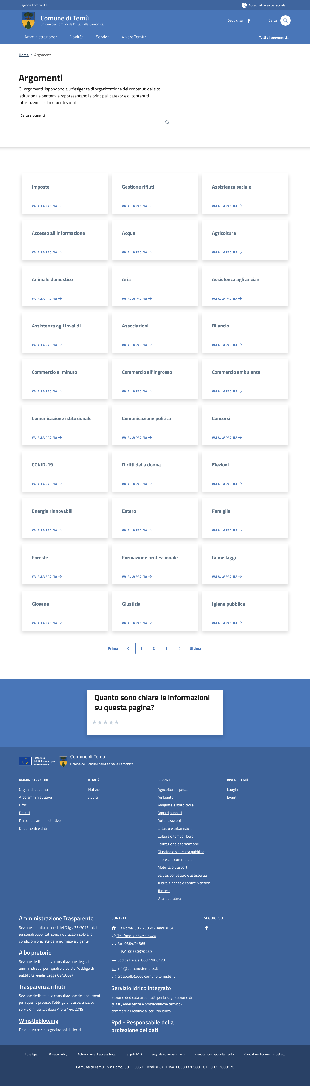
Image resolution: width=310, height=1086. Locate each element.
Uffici (23, 805)
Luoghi (232, 789)
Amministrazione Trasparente (56, 918)
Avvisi (93, 797)
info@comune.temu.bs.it (134, 968)
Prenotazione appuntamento (214, 1054)
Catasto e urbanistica (175, 828)
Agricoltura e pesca (173, 789)
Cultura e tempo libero (176, 836)
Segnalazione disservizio (168, 1054)
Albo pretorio (35, 952)
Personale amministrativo (40, 820)
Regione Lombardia (33, 5)
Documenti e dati (33, 828)
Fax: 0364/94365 (128, 943)
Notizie (94, 789)
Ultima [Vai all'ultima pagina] (197, 649)
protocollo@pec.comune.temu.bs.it (143, 976)
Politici (24, 813)
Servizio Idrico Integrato (141, 988)
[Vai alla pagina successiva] (179, 648)
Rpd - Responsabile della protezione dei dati (142, 1026)
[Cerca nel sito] (285, 20)
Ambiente (165, 797)
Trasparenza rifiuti (42, 986)
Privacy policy (58, 1054)
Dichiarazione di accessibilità (96, 1054)
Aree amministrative (35, 797)
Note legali (32, 1054)
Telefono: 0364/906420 (133, 936)
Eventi (232, 797)
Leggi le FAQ (133, 1054)
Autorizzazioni (169, 820)
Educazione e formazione (178, 844)
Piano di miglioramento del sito (264, 1054)
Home (24, 55)
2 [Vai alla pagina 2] (156, 649)
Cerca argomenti (33, 115)
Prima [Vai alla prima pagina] (114, 649)
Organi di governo (33, 789)
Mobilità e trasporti (173, 867)
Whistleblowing (38, 1020)
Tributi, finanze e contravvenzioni (184, 883)
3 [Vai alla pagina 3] (168, 649)
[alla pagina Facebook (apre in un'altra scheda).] (247, 20)
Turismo (164, 891)
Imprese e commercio (175, 859)
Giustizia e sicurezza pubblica (181, 852)
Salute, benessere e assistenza (182, 875)
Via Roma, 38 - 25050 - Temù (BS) (154, 927)
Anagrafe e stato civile (176, 805)
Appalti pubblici (170, 813)
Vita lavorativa (169, 898)
